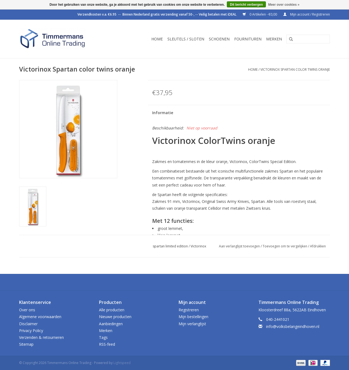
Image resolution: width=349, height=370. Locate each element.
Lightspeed (122, 362)
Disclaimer (28, 323)
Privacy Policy (31, 330)
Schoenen (219, 39)
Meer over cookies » (283, 5)
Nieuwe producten (115, 316)
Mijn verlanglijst (192, 323)
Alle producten (111, 309)
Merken (274, 39)
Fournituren (247, 39)
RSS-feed (107, 344)
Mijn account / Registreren (306, 14)
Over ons (27, 309)
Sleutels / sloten (185, 39)
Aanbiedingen (111, 323)
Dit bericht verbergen (246, 5)
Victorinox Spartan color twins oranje (295, 69)
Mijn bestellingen (193, 316)
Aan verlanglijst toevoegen (239, 246)
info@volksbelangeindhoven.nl (292, 326)
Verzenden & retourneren (41, 337)
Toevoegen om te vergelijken (285, 246)
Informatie (162, 112)
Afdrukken (318, 246)
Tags (103, 337)
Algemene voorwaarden (40, 316)
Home (157, 39)
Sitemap (26, 344)
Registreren (189, 309)
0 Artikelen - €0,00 (260, 14)
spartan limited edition (170, 246)
